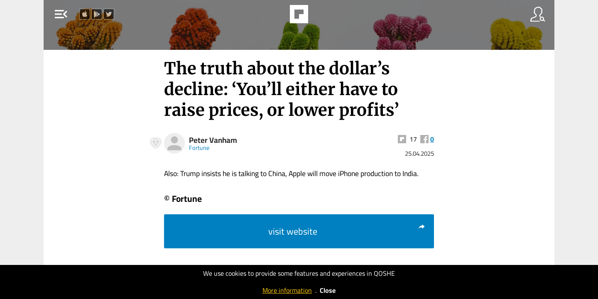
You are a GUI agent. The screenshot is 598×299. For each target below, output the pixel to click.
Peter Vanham (213, 140)
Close (328, 290)
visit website (347, 231)
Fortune (199, 147)
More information (287, 290)
